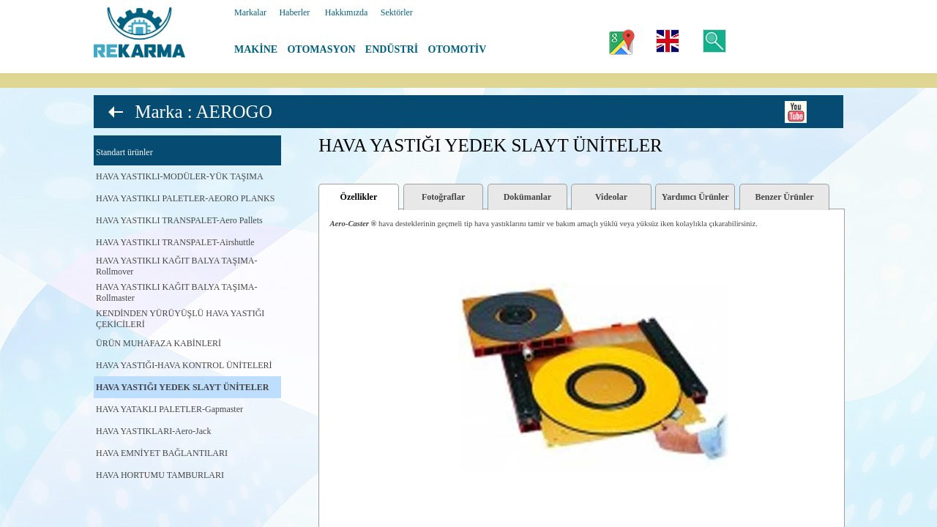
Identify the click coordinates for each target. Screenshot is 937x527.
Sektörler (397, 12)
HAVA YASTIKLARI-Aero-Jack (153, 431)
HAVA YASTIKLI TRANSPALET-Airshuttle (175, 242)
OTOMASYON (321, 49)
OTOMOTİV (457, 49)
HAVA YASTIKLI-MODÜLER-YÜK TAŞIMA (180, 176)
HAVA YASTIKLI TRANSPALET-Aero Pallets (179, 220)
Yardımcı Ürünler (695, 197)
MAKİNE (255, 49)
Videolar (611, 197)
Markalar (250, 12)
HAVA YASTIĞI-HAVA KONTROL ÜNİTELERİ (184, 365)
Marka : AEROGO (203, 112)
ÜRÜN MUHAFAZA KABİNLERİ (158, 343)
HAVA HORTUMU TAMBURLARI (160, 475)
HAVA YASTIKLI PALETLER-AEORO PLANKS (185, 198)
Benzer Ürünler (784, 197)
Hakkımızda (346, 12)
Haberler (294, 12)
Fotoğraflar (443, 197)
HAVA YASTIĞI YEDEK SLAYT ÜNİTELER (182, 387)
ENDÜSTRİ (391, 49)
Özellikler (359, 197)
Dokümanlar (527, 197)
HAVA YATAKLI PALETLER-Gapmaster (169, 409)
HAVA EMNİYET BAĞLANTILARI (162, 453)
